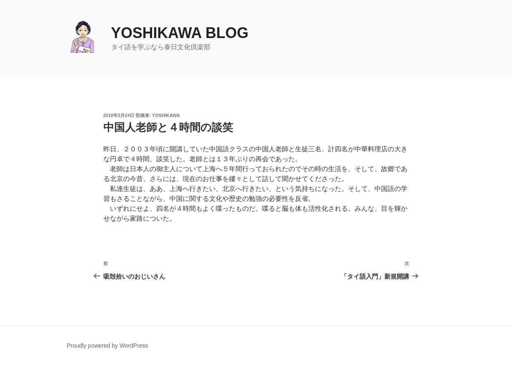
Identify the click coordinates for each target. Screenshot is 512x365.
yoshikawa (166, 115)
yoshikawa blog (180, 32)
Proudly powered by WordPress (107, 345)
